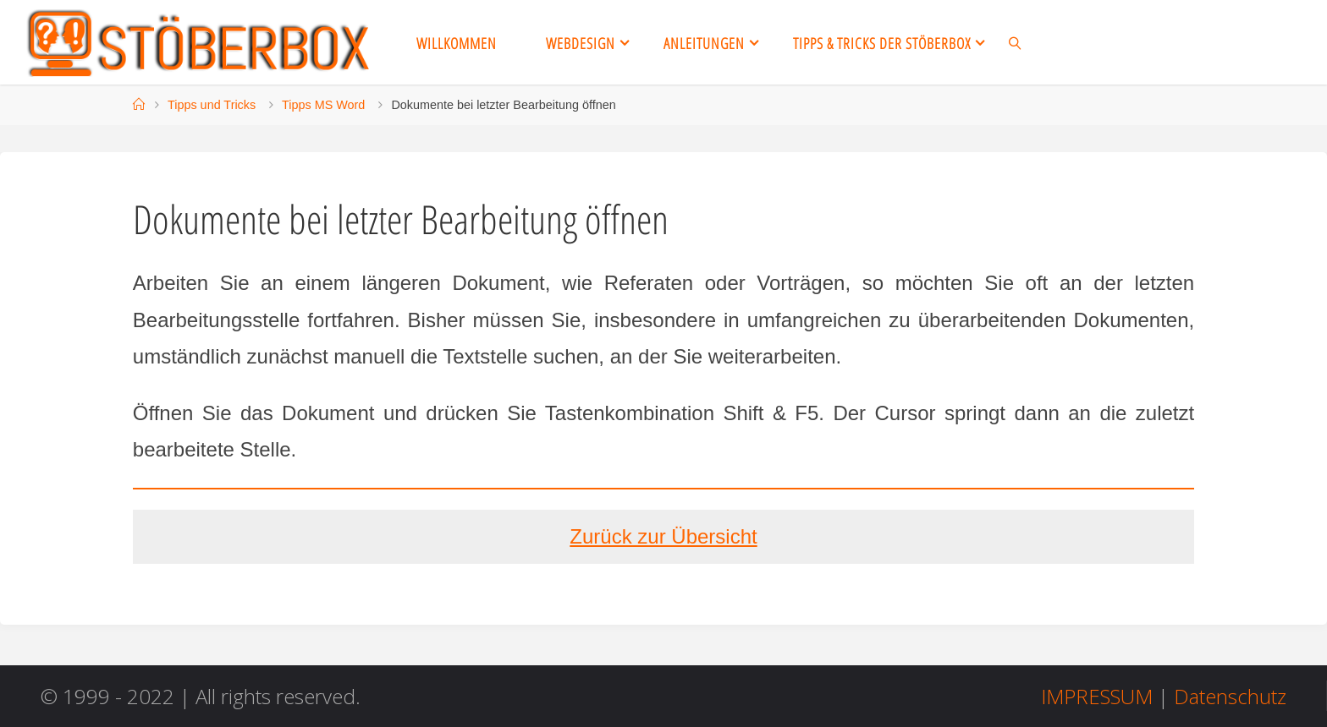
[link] (1015, 42)
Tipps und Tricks (212, 105)
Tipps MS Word (323, 105)
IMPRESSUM (1097, 696)
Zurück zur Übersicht (663, 536)
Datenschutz (1230, 696)
